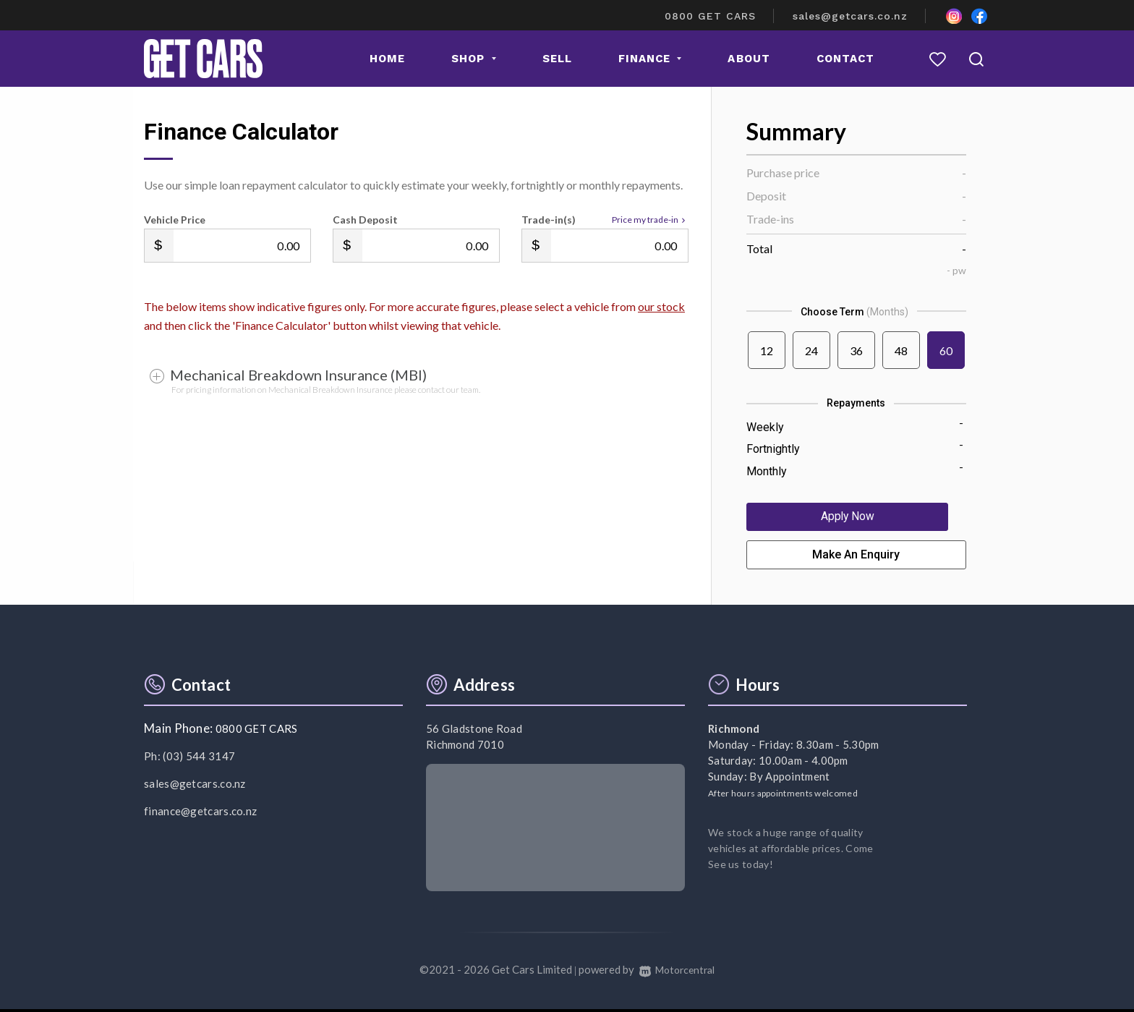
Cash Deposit (365, 219)
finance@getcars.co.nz (200, 814)
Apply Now (856, 518)
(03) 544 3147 (199, 759)
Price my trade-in (650, 220)
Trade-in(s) (548, 219)
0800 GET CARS (710, 16)
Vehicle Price (174, 219)
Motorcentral (677, 972)
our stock (661, 306)
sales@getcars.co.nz (850, 16)
